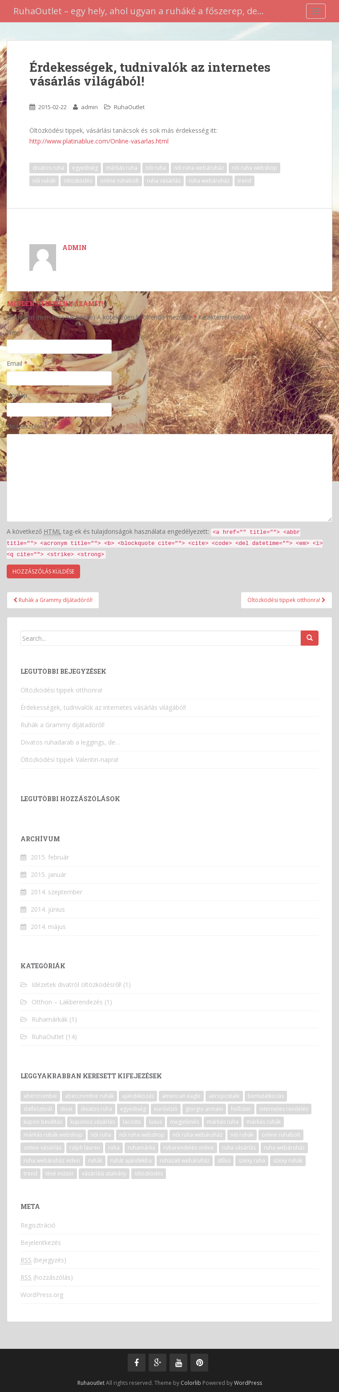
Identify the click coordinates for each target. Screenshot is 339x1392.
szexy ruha (251, 1160)
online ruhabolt (119, 180)
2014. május (48, 926)
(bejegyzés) (43, 1260)
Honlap (17, 395)
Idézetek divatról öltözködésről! (76, 984)
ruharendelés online (188, 1147)
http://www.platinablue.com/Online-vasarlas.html (99, 141)
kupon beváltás (43, 1122)
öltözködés (78, 180)
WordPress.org (41, 1294)
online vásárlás (42, 1147)
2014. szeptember (56, 892)
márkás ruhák (263, 1122)
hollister (241, 1109)
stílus (224, 1160)
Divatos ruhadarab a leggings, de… (70, 742)
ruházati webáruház (185, 1160)
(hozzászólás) (46, 1277)
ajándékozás (138, 1096)
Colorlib (191, 1383)
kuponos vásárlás (92, 1122)
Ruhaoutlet (91, 1383)
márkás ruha (121, 168)
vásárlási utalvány (104, 1173)
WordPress (248, 1383)
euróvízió (166, 1109)
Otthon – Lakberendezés (67, 1002)
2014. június (48, 909)
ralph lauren (84, 1147)
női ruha (155, 168)
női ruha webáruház (199, 168)
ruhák (95, 1160)
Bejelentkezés (40, 1242)
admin (89, 107)
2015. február (50, 857)
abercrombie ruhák (89, 1096)
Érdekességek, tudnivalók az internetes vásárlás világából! (103, 707)
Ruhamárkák (50, 1019)
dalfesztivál (38, 1109)
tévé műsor (59, 1173)
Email (17, 363)
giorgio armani (204, 1109)
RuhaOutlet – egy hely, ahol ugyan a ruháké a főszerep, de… (138, 11)
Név (15, 332)
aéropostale (224, 1096)
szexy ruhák (288, 1160)
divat (66, 1109)
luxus (155, 1122)
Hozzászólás (25, 426)
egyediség (85, 168)
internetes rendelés (283, 1109)
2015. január (48, 874)
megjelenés (184, 1122)
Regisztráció (38, 1225)
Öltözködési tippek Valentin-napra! (69, 759)
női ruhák (44, 180)
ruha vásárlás (164, 180)
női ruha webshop (254, 168)
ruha (114, 1147)
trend (244, 180)
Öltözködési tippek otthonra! (286, 600)
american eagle (181, 1096)
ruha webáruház (209, 180)
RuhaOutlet (129, 107)
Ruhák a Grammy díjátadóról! (53, 600)
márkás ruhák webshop (53, 1134)
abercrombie (40, 1096)
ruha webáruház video (52, 1160)
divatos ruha (48, 168)
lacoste (132, 1122)
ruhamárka (141, 1147)
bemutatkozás (266, 1096)
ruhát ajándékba (131, 1160)
